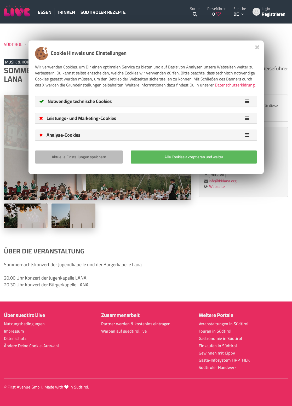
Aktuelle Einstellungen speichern (79, 157)
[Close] (257, 47)
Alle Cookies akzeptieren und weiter (193, 157)
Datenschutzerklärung (235, 85)
